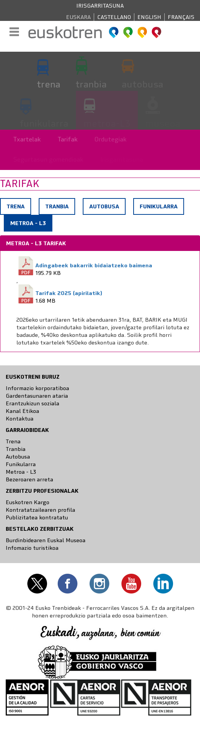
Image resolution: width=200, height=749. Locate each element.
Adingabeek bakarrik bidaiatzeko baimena (93, 265)
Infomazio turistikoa (32, 547)
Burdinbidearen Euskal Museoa (45, 540)
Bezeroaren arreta (29, 479)
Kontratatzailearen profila (40, 509)
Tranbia (57, 206)
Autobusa (104, 206)
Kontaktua (19, 418)
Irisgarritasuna (100, 5)
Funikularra (159, 206)
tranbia (91, 84)
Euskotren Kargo (27, 502)
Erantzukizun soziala (32, 403)
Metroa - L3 (31, 225)
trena (48, 84)
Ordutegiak (110, 139)
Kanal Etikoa (22, 411)
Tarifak (68, 139)
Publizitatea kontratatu (37, 517)
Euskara (78, 17)
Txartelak (27, 139)
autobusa (142, 84)
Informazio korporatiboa (37, 388)
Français (181, 17)
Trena (15, 206)
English (149, 17)
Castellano (114, 17)
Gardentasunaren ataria (37, 395)
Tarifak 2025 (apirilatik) (68, 293)
